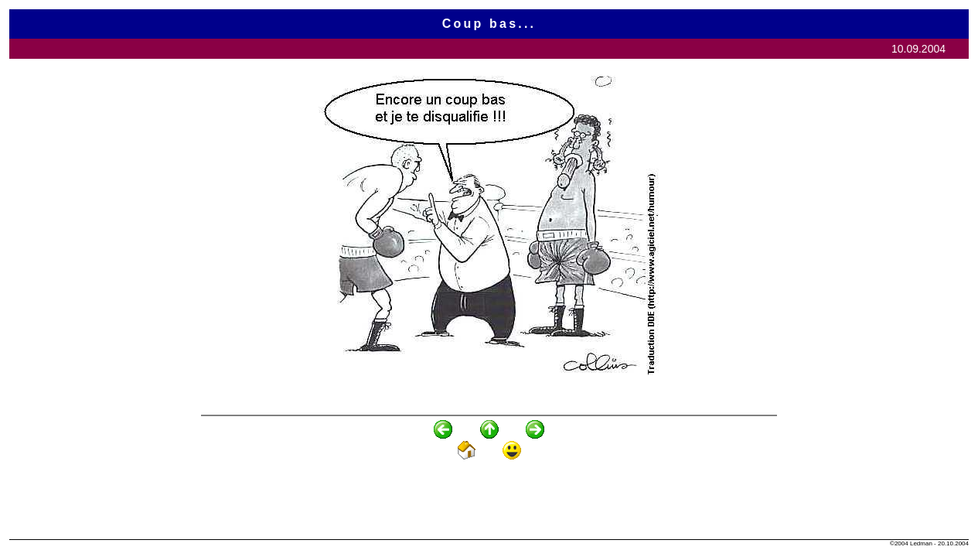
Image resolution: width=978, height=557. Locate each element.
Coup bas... (489, 23)
